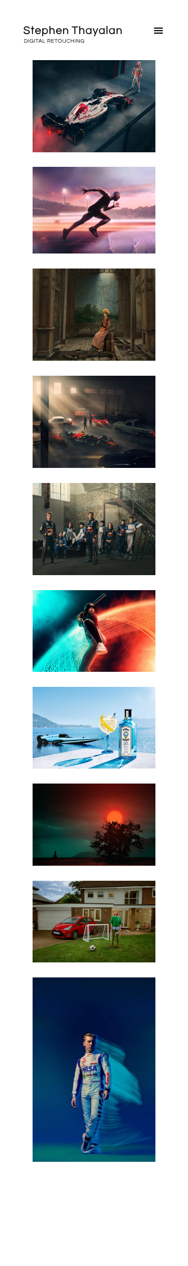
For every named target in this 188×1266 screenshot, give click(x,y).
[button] (158, 33)
